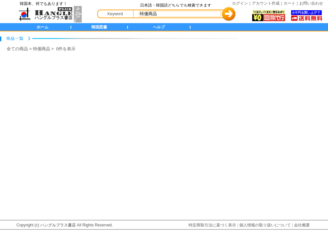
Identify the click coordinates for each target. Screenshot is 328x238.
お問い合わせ (311, 3)
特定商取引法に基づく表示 (212, 225)
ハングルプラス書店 (58, 225)
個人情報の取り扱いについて (265, 225)
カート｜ (291, 3)
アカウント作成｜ (267, 3)
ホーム (42, 27)
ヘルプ (159, 27)
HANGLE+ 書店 (49, 14)
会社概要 (302, 225)
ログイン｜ (242, 3)
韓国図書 (99, 27)
